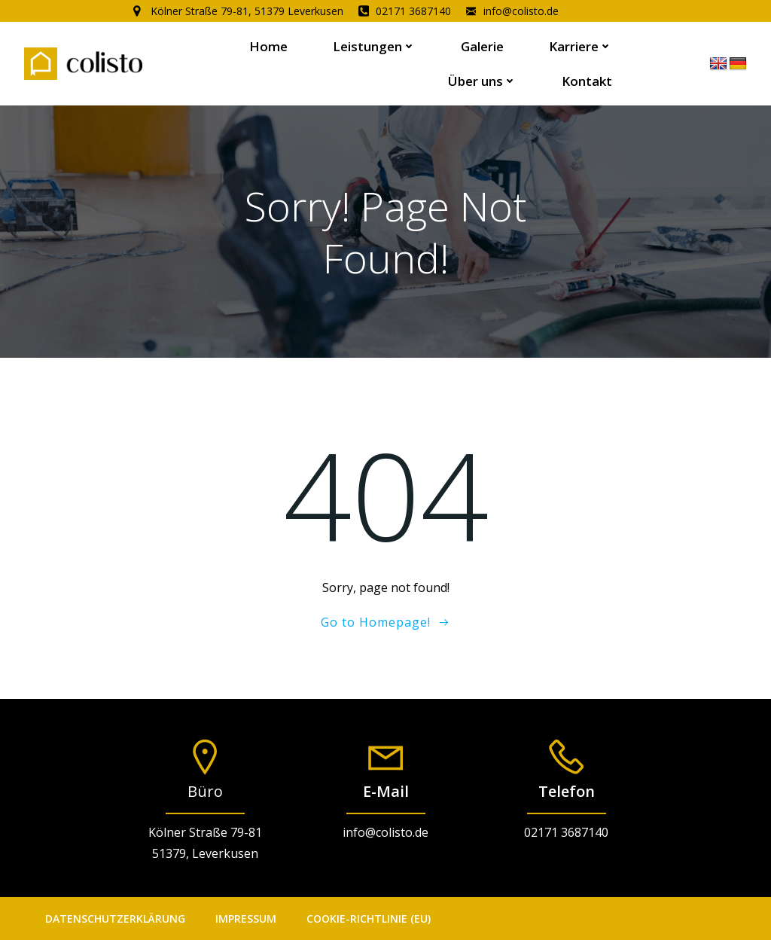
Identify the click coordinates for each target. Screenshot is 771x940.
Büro (205, 791)
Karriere (580, 46)
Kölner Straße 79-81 (205, 832)
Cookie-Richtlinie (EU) (368, 918)
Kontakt (587, 81)
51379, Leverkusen (205, 853)
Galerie (482, 46)
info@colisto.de (385, 832)
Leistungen (374, 46)
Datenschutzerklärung (115, 918)
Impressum (245, 918)
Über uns (482, 81)
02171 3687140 (566, 832)
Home (268, 46)
